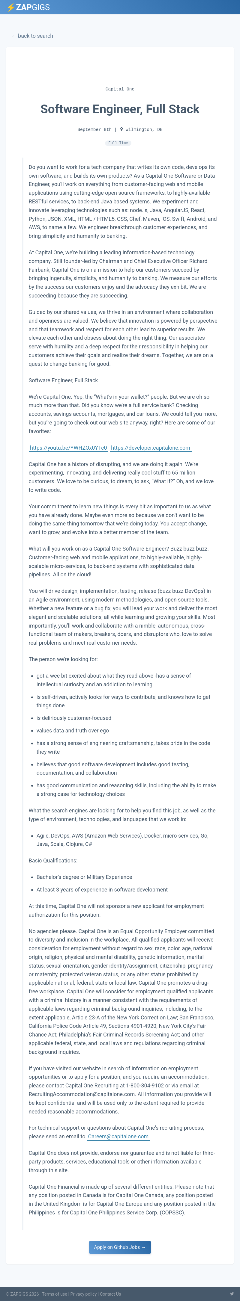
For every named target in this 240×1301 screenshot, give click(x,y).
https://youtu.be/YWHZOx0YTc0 (68, 447)
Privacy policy (83, 1294)
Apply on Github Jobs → (120, 1247)
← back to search (32, 36)
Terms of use (54, 1294)
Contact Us (110, 1294)
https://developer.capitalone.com (150, 447)
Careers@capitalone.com (118, 1136)
